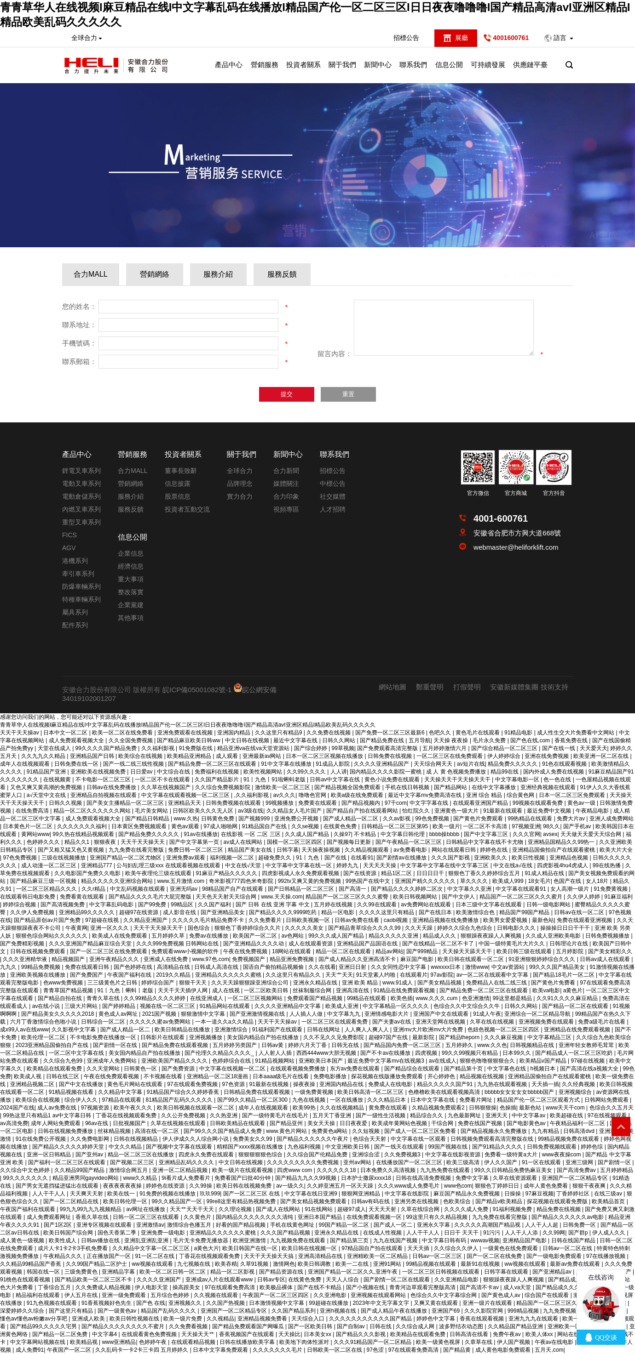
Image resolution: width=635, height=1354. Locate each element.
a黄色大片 (206, 1248)
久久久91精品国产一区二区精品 (373, 1342)
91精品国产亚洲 (47, 771)
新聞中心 (378, 64)
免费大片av (571, 818)
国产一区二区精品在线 (71, 1201)
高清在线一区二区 (157, 1131)
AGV (69, 548)
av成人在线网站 (243, 842)
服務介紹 (218, 274)
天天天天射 (383, 1209)
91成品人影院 (333, 764)
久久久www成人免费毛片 (409, 1186)
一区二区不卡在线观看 (163, 779)
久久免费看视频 (189, 1326)
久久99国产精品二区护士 (97, 1264)
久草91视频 (255, 1264)
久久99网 (554, 1232)
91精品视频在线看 (72, 1092)
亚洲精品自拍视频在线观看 (104, 795)
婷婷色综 (592, 1147)
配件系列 (75, 625)
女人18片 (598, 881)
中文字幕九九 (344, 1014)
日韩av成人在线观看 (605, 959)
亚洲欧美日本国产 (321, 1061)
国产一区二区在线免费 (495, 1256)
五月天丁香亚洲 (332, 1115)
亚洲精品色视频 (569, 857)
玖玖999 (210, 1193)
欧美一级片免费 (183, 1318)
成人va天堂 (518, 1287)
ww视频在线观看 (153, 1264)
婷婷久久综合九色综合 (465, 928)
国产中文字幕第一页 (194, 842)
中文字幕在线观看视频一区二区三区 (186, 795)
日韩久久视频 (66, 803)
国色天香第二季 (118, 1232)
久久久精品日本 (387, 1100)
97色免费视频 (20, 857)
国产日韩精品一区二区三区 (301, 889)
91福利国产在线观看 (278, 1029)
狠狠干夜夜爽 (589, 1186)
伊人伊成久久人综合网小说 (196, 1139)
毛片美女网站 (152, 811)
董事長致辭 (181, 470)
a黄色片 (573, 990)
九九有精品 (545, 1131)
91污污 (492, 1232)
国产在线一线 (559, 748)
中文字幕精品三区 (550, 1037)
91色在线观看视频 (565, 764)
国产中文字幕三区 (486, 834)
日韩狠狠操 (482, 1107)
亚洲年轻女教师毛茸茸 (587, 1045)
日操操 (513, 1193)
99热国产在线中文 (369, 881)
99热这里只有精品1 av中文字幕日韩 (47, 1115)
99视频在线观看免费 (539, 803)
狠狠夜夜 (105, 842)
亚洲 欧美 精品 (361, 982)
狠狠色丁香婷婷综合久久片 (248, 928)
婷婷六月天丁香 (308, 1045)
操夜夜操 (305, 1084)
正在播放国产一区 (109, 1256)
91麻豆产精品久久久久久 (227, 873)
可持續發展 (488, 64)
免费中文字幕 (473, 1178)
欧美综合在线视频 (141, 756)
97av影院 (441, 975)
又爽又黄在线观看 (436, 1303)
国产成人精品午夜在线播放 (394, 1311)
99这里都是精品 (512, 998)
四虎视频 (427, 1053)
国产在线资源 (360, 873)
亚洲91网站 (388, 1264)
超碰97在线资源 (139, 912)
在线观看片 (413, 975)
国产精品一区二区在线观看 (576, 1006)
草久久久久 (474, 881)
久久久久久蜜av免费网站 (160, 1021)
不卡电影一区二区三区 (103, 779)
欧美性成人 (63, 1240)
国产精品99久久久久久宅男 (44, 1326)
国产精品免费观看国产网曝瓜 (248, 1326)
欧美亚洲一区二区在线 (601, 756)
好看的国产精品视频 (241, 1225)
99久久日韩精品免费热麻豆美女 (514, 1170)
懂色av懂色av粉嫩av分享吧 (34, 1318)
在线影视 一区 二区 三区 (251, 834)
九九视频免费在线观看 (298, 1240)
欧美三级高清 (463, 1162)
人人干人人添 (522, 1232)
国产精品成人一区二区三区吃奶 (574, 1053)
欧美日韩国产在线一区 (250, 1248)
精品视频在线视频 (482, 1076)
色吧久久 (440, 732)
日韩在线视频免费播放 (66, 1131)
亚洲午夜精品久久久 (114, 959)
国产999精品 (422, 951)
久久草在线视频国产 (166, 787)
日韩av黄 (273, 1045)
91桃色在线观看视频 (26, 1279)
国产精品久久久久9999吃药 (283, 912)
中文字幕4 (105, 1334)
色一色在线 (557, 779)
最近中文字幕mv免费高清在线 (425, 795)
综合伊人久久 (81, 1100)
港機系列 (75, 560)
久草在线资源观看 (515, 1178)
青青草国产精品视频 (68, 990)
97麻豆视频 (539, 1193)
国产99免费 (153, 904)
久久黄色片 (198, 1217)
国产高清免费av (577, 1170)
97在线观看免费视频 (193, 1084)
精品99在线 (505, 771)
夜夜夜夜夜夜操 (123, 1186)
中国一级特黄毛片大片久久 (512, 943)
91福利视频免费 (512, 1209)
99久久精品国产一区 (177, 1201)
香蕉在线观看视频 (482, 1318)
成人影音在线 (180, 912)
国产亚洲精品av (552, 1272)
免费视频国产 (249, 959)
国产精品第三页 (350, 1240)
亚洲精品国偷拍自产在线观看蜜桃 (554, 850)
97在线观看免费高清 (231, 1287)
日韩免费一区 (580, 1225)
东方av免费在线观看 (355, 1068)
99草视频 (343, 748)
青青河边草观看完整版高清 (423, 1287)
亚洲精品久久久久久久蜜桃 (229, 975)
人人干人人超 (542, 1225)
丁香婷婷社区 (573, 1193)
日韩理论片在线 (569, 943)
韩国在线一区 (44, 1272)
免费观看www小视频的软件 (185, 951)
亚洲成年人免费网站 (112, 1061)
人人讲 (338, 771)
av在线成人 (443, 1061)
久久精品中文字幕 (121, 1092)
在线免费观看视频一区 (374, 1217)
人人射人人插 (276, 1053)
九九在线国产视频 (396, 1240)
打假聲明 (467, 687)
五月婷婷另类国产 (235, 1045)
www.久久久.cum (437, 998)
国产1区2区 (59, 1225)
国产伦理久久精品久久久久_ (220, 1053)
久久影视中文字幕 (74, 1029)
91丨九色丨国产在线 (322, 857)
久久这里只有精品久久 (294, 975)
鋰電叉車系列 (81, 470)
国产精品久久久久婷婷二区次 (407, 889)
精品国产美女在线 (250, 850)
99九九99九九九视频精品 (91, 1209)
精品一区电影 (338, 912)
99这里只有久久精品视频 (437, 1217)
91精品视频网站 (275, 1061)
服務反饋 (282, 274)
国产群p (578, 1232)
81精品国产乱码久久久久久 (180, 1100)
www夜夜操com (562, 1154)
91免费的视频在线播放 (168, 1193)
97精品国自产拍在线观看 (372, 1248)
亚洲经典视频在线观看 (548, 787)
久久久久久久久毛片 (278, 1350)
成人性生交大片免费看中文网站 (576, 732)
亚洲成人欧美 (89, 1318)
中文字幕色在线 (507, 1068)
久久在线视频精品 (342, 1107)
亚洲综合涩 (366, 1154)
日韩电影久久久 (517, 928)
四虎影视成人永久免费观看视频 (301, 873)
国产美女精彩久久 (610, 951)
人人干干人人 (49, 1193)
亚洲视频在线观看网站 (379, 1295)
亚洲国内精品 (234, 732)
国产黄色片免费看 (554, 982)
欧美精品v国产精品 (544, 1061)
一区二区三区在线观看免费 (335, 1021)
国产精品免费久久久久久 (149, 834)
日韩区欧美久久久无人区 (204, 811)
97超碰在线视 (103, 920)
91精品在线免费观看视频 (405, 990)
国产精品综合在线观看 (412, 1068)
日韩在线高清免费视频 (424, 1178)
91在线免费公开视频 (42, 1139)
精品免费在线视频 (559, 1209)
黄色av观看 (186, 826)
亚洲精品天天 (185, 803)
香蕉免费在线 (571, 740)
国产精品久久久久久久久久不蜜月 (123, 1326)
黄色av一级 (582, 803)
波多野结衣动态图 (462, 1326)
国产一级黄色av (118, 1311)
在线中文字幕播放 (494, 787)
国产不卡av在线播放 (386, 1053)
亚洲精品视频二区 (33, 1084)
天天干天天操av (20, 732)
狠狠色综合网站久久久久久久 (52, 936)
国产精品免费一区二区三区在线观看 (213, 764)
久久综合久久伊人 (456, 1248)
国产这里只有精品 (71, 1311)
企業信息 (131, 553)
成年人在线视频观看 (25, 764)
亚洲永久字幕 (434, 1225)
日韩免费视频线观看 (552, 1147)
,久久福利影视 (252, 795)
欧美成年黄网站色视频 (400, 1123)
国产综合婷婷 (311, 748)
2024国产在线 (17, 1107)
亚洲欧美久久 (491, 857)
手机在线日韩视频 (408, 787)
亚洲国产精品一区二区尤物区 (126, 857)
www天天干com (566, 1107)
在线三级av (608, 1193)
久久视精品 (220, 1318)
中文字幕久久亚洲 (470, 889)
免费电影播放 (330, 1076)
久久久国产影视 (451, 857)
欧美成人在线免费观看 (120, 936)
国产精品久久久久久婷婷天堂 (68, 1147)
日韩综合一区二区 (104, 1021)
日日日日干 (430, 873)
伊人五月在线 (81, 1295)
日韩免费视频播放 (608, 936)
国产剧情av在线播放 (402, 857)
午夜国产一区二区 (69, 1350)
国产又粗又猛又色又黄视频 (71, 850)
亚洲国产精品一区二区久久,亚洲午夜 (353, 1272)
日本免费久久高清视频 (388, 1170)
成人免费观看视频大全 (77, 740)
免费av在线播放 (209, 936)
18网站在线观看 (292, 951)
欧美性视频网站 (263, 771)
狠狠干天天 (193, 982)
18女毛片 (539, 881)
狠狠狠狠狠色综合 (261, 1154)
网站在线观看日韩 (454, 850)
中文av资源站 (508, 967)
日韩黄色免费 (218, 818)
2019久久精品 (174, 975)
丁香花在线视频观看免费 (127, 1115)
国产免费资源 (179, 1068)
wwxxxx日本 (446, 967)
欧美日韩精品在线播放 (183, 1029)
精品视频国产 (69, 959)
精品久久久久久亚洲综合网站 (117, 881)
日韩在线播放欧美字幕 (247, 1342)
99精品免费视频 (41, 967)
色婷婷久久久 (44, 842)
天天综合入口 (308, 1318)
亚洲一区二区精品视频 (180, 1170)
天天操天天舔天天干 (467, 951)
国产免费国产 (87, 975)
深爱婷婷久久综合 (23, 1311)
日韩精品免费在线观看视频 (257, 1092)
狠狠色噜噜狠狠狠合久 (488, 1061)
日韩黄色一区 (141, 1068)
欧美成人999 (508, 881)
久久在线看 (322, 967)
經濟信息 (131, 566)
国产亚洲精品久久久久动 (254, 943)
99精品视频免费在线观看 (569, 1139)
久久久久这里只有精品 (387, 912)
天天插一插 (545, 1084)
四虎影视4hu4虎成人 (563, 865)
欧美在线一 (121, 1193)
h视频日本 (543, 1068)
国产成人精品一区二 (125, 1029)
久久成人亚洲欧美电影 (553, 936)
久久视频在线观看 (216, 1295)
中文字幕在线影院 (407, 1193)
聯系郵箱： (79, 361)
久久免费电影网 (90, 1139)
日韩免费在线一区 (77, 764)
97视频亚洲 (526, 826)
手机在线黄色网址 (293, 1225)
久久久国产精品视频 (286, 1232)
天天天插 (419, 1248)
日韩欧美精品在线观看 (238, 1123)
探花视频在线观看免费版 (558, 1201)
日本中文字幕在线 (433, 1100)
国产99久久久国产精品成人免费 (223, 1131)
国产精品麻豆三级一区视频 (44, 881)
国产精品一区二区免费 (60, 1334)
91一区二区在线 (155, 1256)
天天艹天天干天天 (192, 1209)
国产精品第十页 (464, 1068)
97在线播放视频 (606, 1256)
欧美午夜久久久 (134, 1107)
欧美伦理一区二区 (44, 1037)
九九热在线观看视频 (502, 1084)
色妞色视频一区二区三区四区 (504, 1029)
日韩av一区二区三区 (438, 1256)
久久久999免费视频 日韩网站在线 (178, 943)
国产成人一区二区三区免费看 (420, 1131)
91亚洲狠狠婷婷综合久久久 (542, 959)
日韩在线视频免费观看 (38, 951)
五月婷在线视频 (334, 904)
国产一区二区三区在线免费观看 (109, 951)
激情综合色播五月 (190, 1225)
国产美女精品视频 (440, 982)
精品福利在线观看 (38, 1295)
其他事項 (131, 617)
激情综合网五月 (129, 1170)
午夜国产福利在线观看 (28, 1209)
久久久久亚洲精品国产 (382, 764)
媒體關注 (286, 483)
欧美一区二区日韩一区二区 (173, 1272)
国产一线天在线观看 (399, 1147)
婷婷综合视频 (20, 904)
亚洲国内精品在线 (342, 1084)
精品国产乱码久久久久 (169, 1311)
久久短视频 (366, 1131)
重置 (348, 394)
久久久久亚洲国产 (159, 1279)
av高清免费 (14, 1123)
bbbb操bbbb (445, 834)
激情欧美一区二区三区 (283, 787)
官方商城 (516, 493)
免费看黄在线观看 (82, 896)
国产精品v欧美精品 (499, 1201)
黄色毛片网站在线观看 (135, 1084)
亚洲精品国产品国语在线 (368, 943)
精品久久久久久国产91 (445, 1084)
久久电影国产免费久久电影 (88, 873)
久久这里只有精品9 (279, 732)
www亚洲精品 (119, 1342)
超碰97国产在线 (389, 1037)
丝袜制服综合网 (313, 990)
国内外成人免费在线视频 (554, 771)
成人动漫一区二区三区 (49, 865)
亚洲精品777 (97, 865)
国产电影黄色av (527, 1123)
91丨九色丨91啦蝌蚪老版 (275, 779)
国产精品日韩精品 (148, 818)
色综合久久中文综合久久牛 (467, 1006)
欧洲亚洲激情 (250, 1240)
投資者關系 (303, 64)
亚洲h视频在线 (339, 1311)
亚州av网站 (358, 1162)
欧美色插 (402, 998)
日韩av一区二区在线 (568, 1248)
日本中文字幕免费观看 (221, 1350)
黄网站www (35, 834)
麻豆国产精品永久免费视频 (467, 1193)
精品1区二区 (397, 873)
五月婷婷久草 (168, 936)
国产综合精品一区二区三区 (505, 748)
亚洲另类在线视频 (417, 1201)
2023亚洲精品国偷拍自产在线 (53, 1045)
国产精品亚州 (287, 1123)
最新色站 (543, 920)
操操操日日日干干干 (565, 928)
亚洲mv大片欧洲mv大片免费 (428, 1029)
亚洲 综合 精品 (485, 795)
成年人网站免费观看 (56, 1123)
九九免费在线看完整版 (137, 850)
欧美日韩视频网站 (416, 896)
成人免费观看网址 (49, 1217)
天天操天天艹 (198, 1334)
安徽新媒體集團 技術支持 (529, 687)
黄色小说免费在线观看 (392, 779)
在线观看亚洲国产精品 (481, 803)
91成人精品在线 (545, 873)
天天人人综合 (343, 1279)
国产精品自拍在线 (60, 998)
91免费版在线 (196, 748)
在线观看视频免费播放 (298, 1068)
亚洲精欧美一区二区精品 (378, 1256)
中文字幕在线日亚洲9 (311, 1193)
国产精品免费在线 (382, 740)
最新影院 (424, 1037)
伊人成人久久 (609, 1232)
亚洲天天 (497, 1115)
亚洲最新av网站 (262, 756)
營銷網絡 (154, 274)
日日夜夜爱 (354, 1123)
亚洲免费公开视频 (297, 818)
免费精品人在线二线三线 (497, 982)
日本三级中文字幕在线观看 (489, 904)
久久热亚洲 (224, 1115)
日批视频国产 (130, 1123)
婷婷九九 (348, 865)
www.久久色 (492, 1045)
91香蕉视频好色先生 (107, 1303)
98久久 (551, 826)
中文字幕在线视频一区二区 (233, 1068)
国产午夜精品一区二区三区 (409, 842)
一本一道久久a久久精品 (225, 1021)
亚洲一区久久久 (110, 928)
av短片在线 (471, 764)
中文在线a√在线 (513, 865)
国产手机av (578, 826)
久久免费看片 (265, 920)
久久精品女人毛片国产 (294, 811)
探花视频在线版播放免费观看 (387, 1076)
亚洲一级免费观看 (124, 1295)
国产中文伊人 (459, 896)
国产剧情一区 (615, 1162)
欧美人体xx (539, 1334)
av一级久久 (290, 1186)
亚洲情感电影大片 (387, 1014)
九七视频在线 (194, 1264)
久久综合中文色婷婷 (25, 1170)
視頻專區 (286, 509)
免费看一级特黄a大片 (512, 1154)
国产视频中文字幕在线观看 (180, 1147)
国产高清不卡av (480, 1287)
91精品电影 (519, 732)
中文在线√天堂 (244, 865)
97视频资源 (96, 1107)
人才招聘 (333, 509)
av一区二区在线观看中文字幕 (493, 975)
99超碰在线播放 (329, 1303)
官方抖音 (554, 493)
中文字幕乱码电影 (112, 904)
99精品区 (183, 904)
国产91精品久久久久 (498, 1147)
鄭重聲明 (430, 687)
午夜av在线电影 (555, 1342)
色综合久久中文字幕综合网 (444, 1295)
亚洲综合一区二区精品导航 (538, 1014)
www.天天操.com (282, 896)
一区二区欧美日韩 (266, 990)
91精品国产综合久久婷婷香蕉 (184, 1092)
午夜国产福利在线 (130, 975)
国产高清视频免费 (63, 904)
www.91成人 (398, 982)
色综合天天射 (370, 1139)
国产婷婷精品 (119, 1006)
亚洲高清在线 (353, 990)
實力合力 (240, 496)
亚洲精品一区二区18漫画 (218, 1076)
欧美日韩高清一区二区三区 (371, 1092)
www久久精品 (140, 1178)
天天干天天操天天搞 (269, 1256)
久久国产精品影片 (217, 779)
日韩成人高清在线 (217, 967)
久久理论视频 (236, 1209)
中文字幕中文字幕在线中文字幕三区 (445, 865)
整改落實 (131, 592)
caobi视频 (397, 920)
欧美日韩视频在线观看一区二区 (196, 1107)
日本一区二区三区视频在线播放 (325, 756)
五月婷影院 (570, 951)
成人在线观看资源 (311, 943)
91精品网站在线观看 (226, 1006)
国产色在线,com (530, 740)
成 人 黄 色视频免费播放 (456, 771)
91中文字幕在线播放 (287, 764)
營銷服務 (264, 64)
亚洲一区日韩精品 (49, 1154)
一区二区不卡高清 (485, 826)
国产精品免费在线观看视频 (175, 1045)
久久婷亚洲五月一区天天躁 (341, 1186)
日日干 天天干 (462, 1232)
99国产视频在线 (448, 1147)
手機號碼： (79, 343)
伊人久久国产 (501, 1162)
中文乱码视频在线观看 (138, 889)
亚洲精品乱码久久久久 (187, 1162)
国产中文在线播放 (81, 1084)
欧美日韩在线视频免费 (244, 1186)
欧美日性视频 (529, 857)
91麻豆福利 (618, 896)
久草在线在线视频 (492, 1021)
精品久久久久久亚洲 (394, 936)
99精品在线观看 (367, 998)
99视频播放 (280, 803)
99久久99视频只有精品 (471, 1053)
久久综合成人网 (416, 1326)
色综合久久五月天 (611, 1107)
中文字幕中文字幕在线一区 (299, 865)
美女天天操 (321, 1123)
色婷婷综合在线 (232, 1061)
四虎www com (295, 1170)
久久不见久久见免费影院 (334, 1037)
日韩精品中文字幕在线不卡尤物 (485, 842)
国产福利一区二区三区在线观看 (67, 1162)
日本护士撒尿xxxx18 (367, 1178)
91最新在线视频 (269, 1084)
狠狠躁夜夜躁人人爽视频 (492, 936)
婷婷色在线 (494, 850)
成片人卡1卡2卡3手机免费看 (73, 1248)
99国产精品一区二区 (345, 1225)
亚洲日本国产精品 (320, 1217)
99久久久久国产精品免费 (107, 748)
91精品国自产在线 (265, 826)
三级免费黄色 (81, 1272)
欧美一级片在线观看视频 (243, 1170)
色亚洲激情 (476, 998)
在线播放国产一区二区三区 (410, 1162)
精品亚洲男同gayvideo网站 (86, 1178)
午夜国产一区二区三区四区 (276, 1295)
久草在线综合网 (421, 1209)
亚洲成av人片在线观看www (219, 1279)
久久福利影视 (158, 748)
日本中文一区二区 (66, 732)
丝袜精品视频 (115, 1131)
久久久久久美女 (305, 928)
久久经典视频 (579, 1084)
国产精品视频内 (361, 803)
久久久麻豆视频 (504, 1037)
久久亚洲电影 (330, 1295)
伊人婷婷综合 (504, 756)
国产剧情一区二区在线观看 (397, 1279)
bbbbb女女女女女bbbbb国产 (520, 1092)
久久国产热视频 (226, 1303)
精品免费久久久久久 (513, 764)
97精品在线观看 (122, 1100)
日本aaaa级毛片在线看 (282, 1076)
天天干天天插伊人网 (183, 990)
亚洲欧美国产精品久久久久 (175, 1061)
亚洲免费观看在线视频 (185, 732)
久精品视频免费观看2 (439, 1107)
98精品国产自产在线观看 (233, 889)
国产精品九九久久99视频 (306, 1178)
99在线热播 (608, 865)
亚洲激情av (150, 1225)
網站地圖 (392, 687)
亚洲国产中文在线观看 (441, 1014)
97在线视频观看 (608, 1115)
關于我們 (342, 64)
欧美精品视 (84, 1342)
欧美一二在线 (352, 1264)
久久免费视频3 (403, 1154)
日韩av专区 (271, 1279)
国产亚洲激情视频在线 (258, 1014)
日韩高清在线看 (470, 1334)
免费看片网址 (476, 1100)
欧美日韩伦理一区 (126, 1201)
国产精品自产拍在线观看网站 (362, 811)
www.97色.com (210, 959)
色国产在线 (568, 881)
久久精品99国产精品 (80, 1170)
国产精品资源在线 (282, 1272)
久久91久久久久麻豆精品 (568, 998)
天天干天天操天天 (143, 842)
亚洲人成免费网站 (611, 818)
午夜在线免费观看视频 (112, 1076)
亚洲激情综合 (231, 1029)
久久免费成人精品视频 (103, 1287)
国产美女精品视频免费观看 (314, 1201)
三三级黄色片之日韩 (113, 982)
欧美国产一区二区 (255, 936)
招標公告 (406, 37)
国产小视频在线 (366, 1287)
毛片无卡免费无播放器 (201, 1240)
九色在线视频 (309, 1100)
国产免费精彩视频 (23, 943)
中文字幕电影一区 (518, 779)
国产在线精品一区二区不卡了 (438, 943)
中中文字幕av (529, 1115)
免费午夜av (507, 1334)
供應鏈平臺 (530, 64)
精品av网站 (389, 951)
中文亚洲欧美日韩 (348, 1147)
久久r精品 (94, 889)
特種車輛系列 (81, 599)
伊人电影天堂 (152, 1287)
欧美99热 (305, 1107)
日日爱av (142, 771)
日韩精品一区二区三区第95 (395, 826)
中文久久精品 (126, 1147)
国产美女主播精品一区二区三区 (126, 803)
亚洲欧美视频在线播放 (38, 975)
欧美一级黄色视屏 (439, 1342)
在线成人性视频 (383, 1232)
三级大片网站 (81, 1006)
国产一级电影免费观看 (554, 1256)
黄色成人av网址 (118, 1014)
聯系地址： (79, 325)
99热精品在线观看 (531, 818)
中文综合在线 (174, 771)
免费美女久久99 (253, 1139)
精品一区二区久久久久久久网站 (92, 811)
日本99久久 (517, 1053)
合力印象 (286, 496)
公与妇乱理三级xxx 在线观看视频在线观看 (169, 865)
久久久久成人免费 (467, 1209)
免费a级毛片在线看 (602, 1021)
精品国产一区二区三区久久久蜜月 (521, 896)
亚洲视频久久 (185, 1303)
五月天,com (549, 1350)
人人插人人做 (306, 1014)
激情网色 (284, 1264)
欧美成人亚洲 (342, 1006)
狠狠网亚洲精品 (361, 1193)
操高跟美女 (187, 1287)
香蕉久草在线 (92, 1217)
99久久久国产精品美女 (558, 967)
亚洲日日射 (353, 967)
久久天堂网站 (104, 1068)
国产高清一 (353, 889)
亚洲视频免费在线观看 (547, 1021)
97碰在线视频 (588, 1061)
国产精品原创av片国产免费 (48, 920)
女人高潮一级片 (570, 889)
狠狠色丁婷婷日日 (497, 1186)
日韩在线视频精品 (136, 1139)
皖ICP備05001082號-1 (196, 690)
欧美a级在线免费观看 (358, 795)
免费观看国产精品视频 (315, 998)
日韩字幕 (288, 850)
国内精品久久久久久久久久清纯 (255, 1217)
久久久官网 (526, 834)
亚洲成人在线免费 (166, 959)
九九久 (9, 967)
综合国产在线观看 (547, 1295)
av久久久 (284, 795)
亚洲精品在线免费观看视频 (578, 1029)
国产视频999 (254, 818)
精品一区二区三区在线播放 (141, 1154)
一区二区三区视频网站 (255, 998)
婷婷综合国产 (158, 982)
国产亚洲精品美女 (223, 912)
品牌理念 (240, 483)
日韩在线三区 (63, 1076)
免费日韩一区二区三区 (196, 850)
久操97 (342, 834)
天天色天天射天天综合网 (227, 896)
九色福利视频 (305, 1147)
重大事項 (131, 579)
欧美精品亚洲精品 (190, 756)
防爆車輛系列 (81, 586)
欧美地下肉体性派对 (304, 1342)
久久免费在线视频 (329, 732)
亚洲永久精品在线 (316, 982)
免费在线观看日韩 (87, 967)
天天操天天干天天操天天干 (458, 779)
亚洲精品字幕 (119, 1272)
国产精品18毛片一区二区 (564, 975)
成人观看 (227, 756)
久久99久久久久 (307, 771)
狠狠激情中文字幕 (203, 1014)
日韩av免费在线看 (358, 920)
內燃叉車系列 (81, 509)
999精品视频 (524, 1311)
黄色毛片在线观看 (478, 732)
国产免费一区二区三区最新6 (390, 732)
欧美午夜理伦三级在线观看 (159, 873)
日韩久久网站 (339, 740)
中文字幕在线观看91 (522, 889)
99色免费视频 (432, 818)
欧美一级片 (446, 826)
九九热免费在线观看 (445, 1170)
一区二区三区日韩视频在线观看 (441, 1272)
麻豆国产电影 (417, 959)
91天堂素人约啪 (376, 975)
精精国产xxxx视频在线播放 (250, 1147)
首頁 (503, 267)
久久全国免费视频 (131, 740)
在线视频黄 (57, 779)
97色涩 (376, 1350)
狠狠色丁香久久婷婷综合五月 (484, 873)
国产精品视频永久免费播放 (494, 1131)
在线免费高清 (33, 811)
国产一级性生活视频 (381, 1115)
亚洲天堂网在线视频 (441, 1021)
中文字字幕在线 (430, 803)
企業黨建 (131, 605)
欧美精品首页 (609, 1201)
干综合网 (443, 1123)
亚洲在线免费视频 (547, 756)
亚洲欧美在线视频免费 (98, 771)
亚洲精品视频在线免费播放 (446, 920)
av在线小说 (47, 1006)
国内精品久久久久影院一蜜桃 (386, 771)
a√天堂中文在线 (47, 795)
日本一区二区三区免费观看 (572, 795)
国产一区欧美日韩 (311, 1326)
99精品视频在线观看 (432, 1264)
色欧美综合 (457, 1201)
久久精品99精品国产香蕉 (31, 1264)
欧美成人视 (28, 1076)
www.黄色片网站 (287, 1131)
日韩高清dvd (579, 1131)
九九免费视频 (560, 1311)
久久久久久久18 (337, 1170)
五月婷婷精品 (616, 1170)
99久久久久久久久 (26, 1178)
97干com (396, 803)
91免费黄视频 (611, 889)
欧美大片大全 (616, 850)
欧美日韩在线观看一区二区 (471, 959)
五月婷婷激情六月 (445, 748)
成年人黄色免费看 (546, 1186)
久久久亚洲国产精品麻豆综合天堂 (91, 943)
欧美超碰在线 (567, 1115)
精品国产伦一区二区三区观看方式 (539, 1100)
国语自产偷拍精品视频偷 (274, 967)
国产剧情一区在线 (116, 1045)
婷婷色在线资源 (166, 1186)
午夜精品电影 (593, 811)
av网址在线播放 (146, 1209)
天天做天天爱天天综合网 (591, 834)
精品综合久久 (427, 1115)
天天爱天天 (593, 748)
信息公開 (449, 64)
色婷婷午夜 (153, 1342)
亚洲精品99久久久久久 (87, 912)
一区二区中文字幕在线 (77, 1053)
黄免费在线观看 (389, 1107)
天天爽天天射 (87, 1193)
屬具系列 (75, 612)
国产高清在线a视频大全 (590, 1068)
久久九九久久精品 (44, 756)
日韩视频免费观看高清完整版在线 (492, 1139)
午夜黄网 (76, 928)
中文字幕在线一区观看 (419, 1139)
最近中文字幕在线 (296, 740)
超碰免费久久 (275, 857)
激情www (476, 967)
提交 (287, 394)
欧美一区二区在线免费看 (123, 732)
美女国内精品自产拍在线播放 (263, 1037)
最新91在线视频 (481, 1264)
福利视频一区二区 (232, 857)
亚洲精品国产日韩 (92, 756)
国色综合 (199, 928)
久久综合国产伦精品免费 (318, 1154)
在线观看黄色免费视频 (149, 1334)
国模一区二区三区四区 (295, 842)
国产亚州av (90, 1154)
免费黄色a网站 (330, 1131)
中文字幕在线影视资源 (453, 1154)
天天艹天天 (339, 975)
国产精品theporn (460, 1037)
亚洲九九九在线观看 (534, 1318)
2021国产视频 (160, 1014)
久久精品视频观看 (367, 850)
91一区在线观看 (542, 1162)
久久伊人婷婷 (584, 896)
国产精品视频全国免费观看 (348, 787)
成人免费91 (30, 1350)
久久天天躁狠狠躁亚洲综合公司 (250, 982)
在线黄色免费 (340, 826)
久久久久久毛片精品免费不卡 (208, 920)
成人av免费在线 (57, 1107)
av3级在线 (250, 811)
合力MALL (91, 274)
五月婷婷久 (459, 1045)
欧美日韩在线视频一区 (310, 1248)
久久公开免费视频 (184, 1115)
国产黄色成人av (501, 1295)
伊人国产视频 (514, 1342)
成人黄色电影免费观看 (503, 1350)
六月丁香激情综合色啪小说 (44, 1021)
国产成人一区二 (394, 1225)
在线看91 (362, 857)
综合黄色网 (521, 795)
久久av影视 (397, 818)
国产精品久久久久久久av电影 (568, 1217)
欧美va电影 (546, 990)
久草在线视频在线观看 (178, 1123)
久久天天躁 (419, 928)
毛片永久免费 (490, 740)
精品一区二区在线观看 (344, 951)
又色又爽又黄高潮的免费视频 (46, 787)
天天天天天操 (380, 865)
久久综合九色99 (63, 1061)
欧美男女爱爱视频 (506, 920)
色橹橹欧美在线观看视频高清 (444, 1092)
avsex (550, 834)
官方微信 (478, 493)
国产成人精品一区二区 (351, 818)
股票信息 (177, 496)
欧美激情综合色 (476, 912)
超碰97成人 (351, 1209)
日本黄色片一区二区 (28, 826)
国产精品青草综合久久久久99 (365, 928)
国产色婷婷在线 (134, 967)
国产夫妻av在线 (392, 1021)
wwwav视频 (485, 1240)
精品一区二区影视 (233, 1272)
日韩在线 (381, 1326)
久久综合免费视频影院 (223, 787)
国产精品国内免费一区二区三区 (403, 1045)
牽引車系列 (78, 573)
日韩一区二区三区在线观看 (146, 1217)
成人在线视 (226, 990)
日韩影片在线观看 (163, 1037)
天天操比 (289, 1334)
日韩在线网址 (324, 1029)
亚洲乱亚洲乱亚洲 (147, 1240)
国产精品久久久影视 (361, 1334)
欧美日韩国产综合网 (68, 1232)
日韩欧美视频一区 (308, 920)
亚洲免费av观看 (186, 857)
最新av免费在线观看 (575, 1264)
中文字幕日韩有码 (445, 1240)
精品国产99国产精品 (525, 912)
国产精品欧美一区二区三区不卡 (94, 1279)
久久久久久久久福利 (82, 826)
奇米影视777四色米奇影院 (242, 881)
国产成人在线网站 (278, 1209)
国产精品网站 (451, 787)
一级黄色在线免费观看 (511, 1248)
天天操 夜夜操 (451, 740)
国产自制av (351, 1326)
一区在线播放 (347, 1100)
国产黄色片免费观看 (478, 818)
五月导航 (420, 740)
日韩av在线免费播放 (112, 787)
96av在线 (97, 1123)
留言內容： (335, 362)
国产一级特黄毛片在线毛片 (276, 1115)
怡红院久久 (416, 811)
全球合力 (240, 470)
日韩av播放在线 (101, 1240)
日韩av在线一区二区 (580, 912)
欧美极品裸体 (277, 1287)
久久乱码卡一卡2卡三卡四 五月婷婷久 (142, 1350)
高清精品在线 (174, 967)
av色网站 (293, 936)
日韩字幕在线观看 (507, 1272)
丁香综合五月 (55, 1287)
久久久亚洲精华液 (25, 959)
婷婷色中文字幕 (436, 1318)
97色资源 (234, 1084)
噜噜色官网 (313, 795)
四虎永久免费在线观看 (207, 1154)
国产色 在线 (150, 1303)
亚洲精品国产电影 (525, 1240)
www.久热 (185, 818)
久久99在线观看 (377, 904)
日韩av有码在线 (371, 1201)
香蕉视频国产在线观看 (247, 1334)
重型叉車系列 (81, 522)
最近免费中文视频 (549, 811)
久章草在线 (479, 1342)
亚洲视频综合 (576, 1092)
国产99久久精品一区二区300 (253, 1100)
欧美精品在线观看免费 (55, 1068)
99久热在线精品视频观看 (83, 834)
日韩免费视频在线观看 (234, 803)
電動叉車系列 (81, 483)
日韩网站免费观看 (607, 1100)
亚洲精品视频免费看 (263, 1318)
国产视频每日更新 (349, 842)
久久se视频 (306, 826)
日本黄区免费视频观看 (139, 826)
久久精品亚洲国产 (146, 920)
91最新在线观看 (503, 811)
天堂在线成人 (55, 748)
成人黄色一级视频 (23, 1240)
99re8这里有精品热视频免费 (242, 1201)
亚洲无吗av (184, 889)
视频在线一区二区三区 (168, 1006)
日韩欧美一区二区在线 (335, 1350)
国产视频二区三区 (133, 1162)
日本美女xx (318, 1334)
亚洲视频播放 (206, 1037)
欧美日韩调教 (315, 1264)
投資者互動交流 (187, 509)
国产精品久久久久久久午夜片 (313, 1139)
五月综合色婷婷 (170, 1295)
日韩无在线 (345, 1045)
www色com (458, 1186)
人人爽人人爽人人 (367, 1029)
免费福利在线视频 (217, 771)
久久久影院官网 (484, 1311)
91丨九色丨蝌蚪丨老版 (126, 990)
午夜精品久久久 (63, 1256)
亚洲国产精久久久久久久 (426, 881)
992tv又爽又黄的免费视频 (310, 881)
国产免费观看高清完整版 (388, 748)
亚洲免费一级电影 (163, 1232)
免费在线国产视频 (480, 1123)
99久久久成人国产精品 (337, 936)
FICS (69, 535)
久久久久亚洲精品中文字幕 (288, 1006)
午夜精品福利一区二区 (578, 1123)
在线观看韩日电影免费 (28, 896)
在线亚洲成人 (207, 998)
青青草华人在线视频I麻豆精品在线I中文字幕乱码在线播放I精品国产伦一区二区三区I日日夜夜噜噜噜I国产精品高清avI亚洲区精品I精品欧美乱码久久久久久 (187, 725)
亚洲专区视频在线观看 (104, 1225)
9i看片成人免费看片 (187, 1178)
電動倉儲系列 (81, 496)
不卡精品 (365, 834)
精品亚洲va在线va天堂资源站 (254, 748)
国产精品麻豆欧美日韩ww (189, 740)
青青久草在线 (104, 998)
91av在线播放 (201, 834)
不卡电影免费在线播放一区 (104, 1037)
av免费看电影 (410, 850)
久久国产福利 (215, 904)
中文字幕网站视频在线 (38, 1342)
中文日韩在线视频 (248, 740)
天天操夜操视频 (321, 850)
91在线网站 (320, 1209)
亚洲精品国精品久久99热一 (562, 842)
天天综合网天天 (434, 764)
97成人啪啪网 (221, 826)
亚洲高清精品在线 (321, 1256)
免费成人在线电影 (391, 1084)
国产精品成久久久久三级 (567, 1287)
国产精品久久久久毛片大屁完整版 (151, 896)
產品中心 (228, 64)
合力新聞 (286, 470)
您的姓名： (79, 306)
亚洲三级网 (580, 1162)
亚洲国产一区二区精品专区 (575, 1178)
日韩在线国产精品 (574, 1240)
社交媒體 (333, 496)
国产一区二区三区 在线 (252, 1193)
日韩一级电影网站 (549, 904)
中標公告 (333, 483)
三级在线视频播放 (64, 857)
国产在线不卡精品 (320, 1287)
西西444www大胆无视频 (327, 1053)
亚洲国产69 (447, 1311)
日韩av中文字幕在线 (335, 779)
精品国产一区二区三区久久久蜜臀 (348, 896)
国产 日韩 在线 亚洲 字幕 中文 (273, 904)
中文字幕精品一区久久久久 (396, 1006)
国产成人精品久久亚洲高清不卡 (357, 959)
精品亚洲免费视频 (292, 959)
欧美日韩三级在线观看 (524, 951)
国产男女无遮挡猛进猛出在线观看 (58, 1186)
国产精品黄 (457, 1350)
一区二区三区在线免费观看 (450, 756)
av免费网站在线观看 (426, 904)
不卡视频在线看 (164, 1076)
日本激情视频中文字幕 (277, 1303)
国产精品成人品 (568, 1279)
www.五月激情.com (181, 881)
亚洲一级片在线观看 (488, 1303)
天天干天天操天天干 (159, 928)
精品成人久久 (440, 936)
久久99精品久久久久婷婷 (155, 998)
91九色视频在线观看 (53, 1303)
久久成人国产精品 (307, 834)
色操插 (508, 1107)
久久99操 (201, 1186)
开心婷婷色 (441, 1076)
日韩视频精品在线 (532, 1045)
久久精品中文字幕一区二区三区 (151, 1248)
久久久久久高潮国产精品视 (488, 1225)
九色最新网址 (465, 1115)
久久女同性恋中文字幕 (399, 967)
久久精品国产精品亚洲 (516, 1326)
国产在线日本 (436, 912)
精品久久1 (77, 842)
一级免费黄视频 (314, 1092)
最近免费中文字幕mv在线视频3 (386, 1061)
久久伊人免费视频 (33, 912)
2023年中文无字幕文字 (381, 1303)
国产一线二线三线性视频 (134, 764)
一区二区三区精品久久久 (47, 889)
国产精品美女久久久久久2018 (58, 1014)
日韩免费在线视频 (390, 756)
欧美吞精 (226, 1264)
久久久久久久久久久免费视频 (303, 1162)
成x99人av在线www (24, 1029)
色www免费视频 (63, 982)
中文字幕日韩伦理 (403, 834)
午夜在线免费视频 (246, 951)
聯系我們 (413, 64)
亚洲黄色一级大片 (457, 811)
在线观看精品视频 (194, 1342)
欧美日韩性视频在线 (135, 1318)
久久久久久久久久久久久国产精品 (371, 1318)
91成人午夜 (487, 1014)
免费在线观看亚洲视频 (585, 920)
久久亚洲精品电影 (457, 1279)
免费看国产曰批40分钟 (243, 1178)
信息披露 (177, 483)
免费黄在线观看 (318, 803)
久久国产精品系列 (294, 1311)
